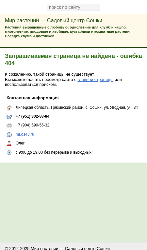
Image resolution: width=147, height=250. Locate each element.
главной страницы (95, 79)
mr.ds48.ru (25, 134)
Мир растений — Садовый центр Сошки (53, 20)
